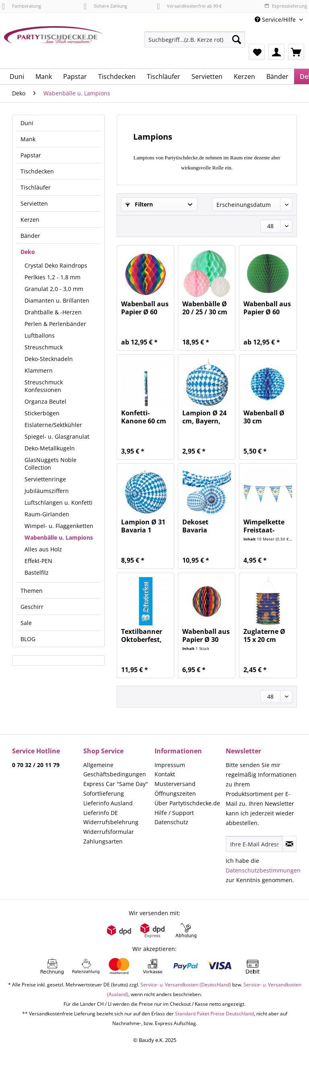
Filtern (139, 204)
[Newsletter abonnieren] (289, 844)
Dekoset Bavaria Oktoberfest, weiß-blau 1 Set (202, 526)
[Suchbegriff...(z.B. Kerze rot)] (194, 39)
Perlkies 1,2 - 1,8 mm (52, 277)
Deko (28, 252)
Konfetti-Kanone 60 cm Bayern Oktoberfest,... (144, 417)
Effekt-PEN (38, 561)
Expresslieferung (285, 6)
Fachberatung (21, 6)
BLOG (28, 639)
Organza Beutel (45, 401)
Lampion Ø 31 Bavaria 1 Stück (143, 526)
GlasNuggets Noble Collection (50, 463)
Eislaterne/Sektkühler (53, 425)
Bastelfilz (37, 572)
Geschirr (32, 607)
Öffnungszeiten (175, 793)
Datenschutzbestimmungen (263, 870)
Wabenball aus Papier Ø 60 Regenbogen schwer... (145, 308)
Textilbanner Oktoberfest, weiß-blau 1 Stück (141, 635)
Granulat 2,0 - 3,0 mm (54, 289)
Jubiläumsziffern (47, 491)
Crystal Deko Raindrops (56, 265)
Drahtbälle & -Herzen (53, 312)
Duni (27, 123)
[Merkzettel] (257, 52)
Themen (32, 590)
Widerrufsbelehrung (110, 822)
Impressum (169, 765)
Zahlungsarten (103, 841)
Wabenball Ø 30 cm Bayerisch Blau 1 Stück (267, 417)
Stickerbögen (42, 413)
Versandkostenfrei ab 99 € (189, 6)
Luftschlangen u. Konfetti (59, 502)
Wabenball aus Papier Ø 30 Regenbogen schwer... (206, 635)
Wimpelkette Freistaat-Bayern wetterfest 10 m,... (264, 526)
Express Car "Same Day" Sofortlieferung (115, 788)
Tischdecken (37, 171)
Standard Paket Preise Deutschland (214, 1013)
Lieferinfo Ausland (108, 803)
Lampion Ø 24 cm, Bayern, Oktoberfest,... (205, 417)
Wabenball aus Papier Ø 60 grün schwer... (267, 308)
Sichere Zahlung (105, 6)
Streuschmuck (44, 347)
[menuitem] (194, 43)
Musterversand (175, 784)
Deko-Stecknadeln (49, 359)
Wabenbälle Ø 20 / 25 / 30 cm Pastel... (204, 308)
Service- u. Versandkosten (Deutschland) (185, 984)
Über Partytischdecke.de (187, 803)
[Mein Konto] (276, 52)
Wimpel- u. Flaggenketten (59, 526)
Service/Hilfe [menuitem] (276, 19)
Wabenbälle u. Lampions (59, 537)
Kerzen (30, 219)
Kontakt (164, 774)
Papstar (31, 155)
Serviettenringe (45, 479)
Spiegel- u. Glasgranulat (57, 436)
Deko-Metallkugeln (50, 448)
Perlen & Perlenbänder (55, 324)
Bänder (30, 235)
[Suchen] (236, 39)
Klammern (39, 370)
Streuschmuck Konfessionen (44, 386)
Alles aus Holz (43, 549)
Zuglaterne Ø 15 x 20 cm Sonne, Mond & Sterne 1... (267, 635)
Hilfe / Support (174, 813)
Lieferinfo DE (100, 813)
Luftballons (40, 335)
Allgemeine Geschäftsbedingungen (114, 769)
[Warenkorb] (296, 52)
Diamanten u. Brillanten (57, 300)
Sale (26, 623)
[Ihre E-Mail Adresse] (254, 844)
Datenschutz (171, 822)
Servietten (34, 203)
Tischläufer (36, 187)
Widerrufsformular (108, 831)
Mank (28, 139)
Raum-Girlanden (47, 514)
